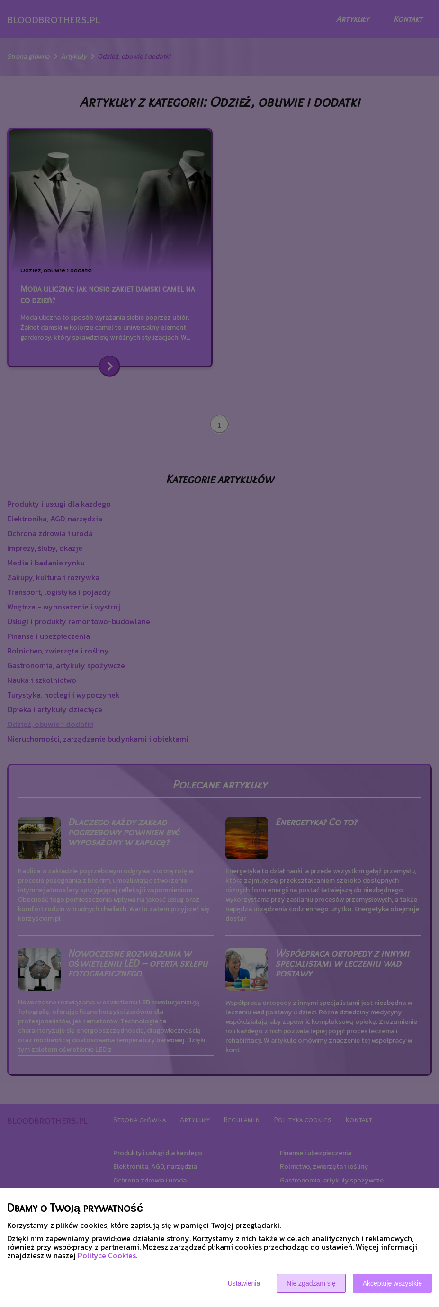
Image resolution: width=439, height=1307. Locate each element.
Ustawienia (244, 1283)
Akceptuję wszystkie (392, 1283)
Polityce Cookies (107, 1255)
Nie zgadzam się (311, 1283)
